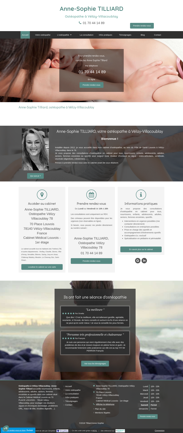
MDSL (94, 431)
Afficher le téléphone (105, 404)
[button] (5, 428)
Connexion (159, 430)
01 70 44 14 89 (93, 23)
